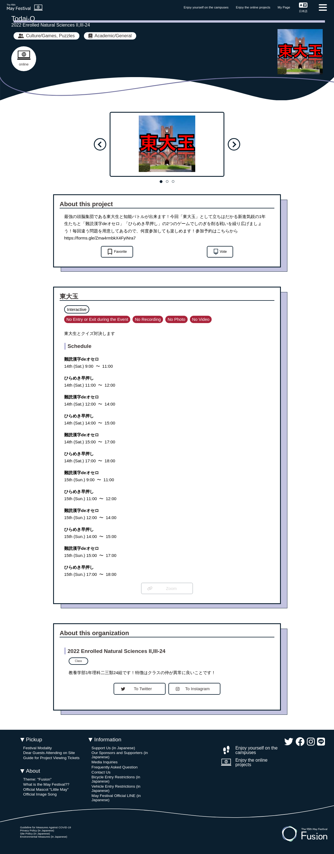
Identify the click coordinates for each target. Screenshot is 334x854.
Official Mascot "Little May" (46, 789)
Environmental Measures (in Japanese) (43, 836)
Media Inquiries (105, 762)
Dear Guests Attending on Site (49, 753)
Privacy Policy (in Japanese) (37, 830)
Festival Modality (37, 748)
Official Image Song (40, 794)
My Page (284, 7)
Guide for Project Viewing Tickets (51, 758)
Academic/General (110, 35)
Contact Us (101, 772)
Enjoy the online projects (253, 7)
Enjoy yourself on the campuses (206, 7)
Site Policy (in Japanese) (35, 833)
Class (78, 661)
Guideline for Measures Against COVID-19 (45, 827)
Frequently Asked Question (115, 767)
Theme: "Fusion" (37, 779)
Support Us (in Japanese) (113, 748)
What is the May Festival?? (46, 784)
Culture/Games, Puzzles (46, 35)
